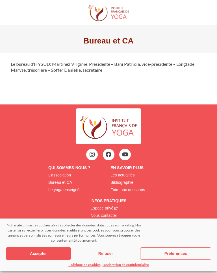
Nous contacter (103, 215)
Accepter (38, 253)
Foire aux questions (127, 189)
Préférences (175, 253)
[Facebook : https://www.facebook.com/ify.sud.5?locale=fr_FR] (108, 154)
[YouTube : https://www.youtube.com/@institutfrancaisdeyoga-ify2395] (125, 154)
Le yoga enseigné (64, 189)
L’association (59, 175)
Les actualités (122, 175)
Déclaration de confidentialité (126, 265)
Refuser (105, 253)
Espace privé (101, 208)
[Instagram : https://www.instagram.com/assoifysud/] (92, 154)
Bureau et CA (60, 182)
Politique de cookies (84, 265)
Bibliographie (121, 182)
